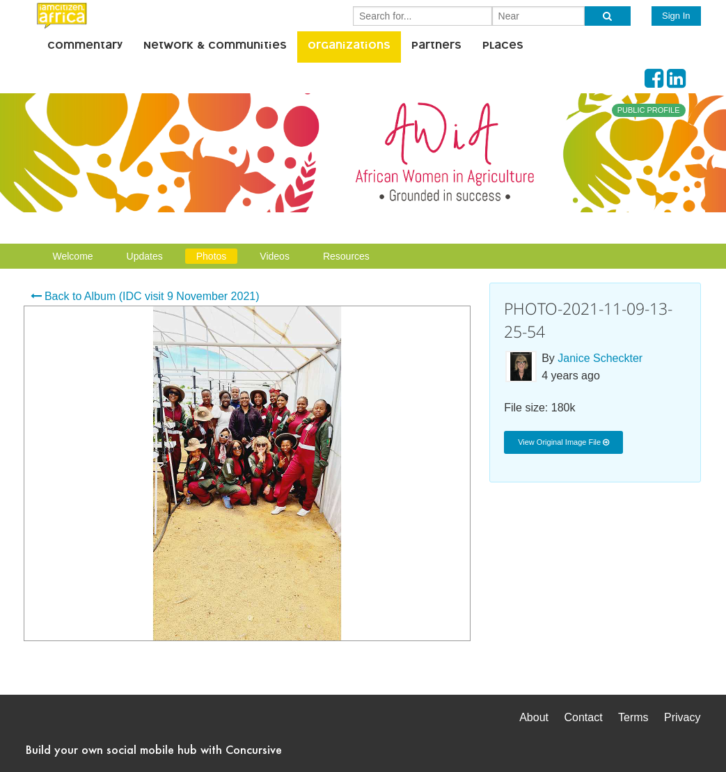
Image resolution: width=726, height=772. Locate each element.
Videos (275, 256)
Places (502, 46)
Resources (346, 256)
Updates (145, 256)
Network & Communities (215, 46)
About (534, 717)
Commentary (85, 46)
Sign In (676, 15)
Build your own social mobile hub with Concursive (154, 749)
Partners (436, 46)
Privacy (682, 717)
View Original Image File (563, 442)
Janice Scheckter (600, 358)
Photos (211, 256)
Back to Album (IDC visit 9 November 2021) (145, 296)
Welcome (73, 256)
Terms (633, 717)
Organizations (349, 46)
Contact (583, 717)
